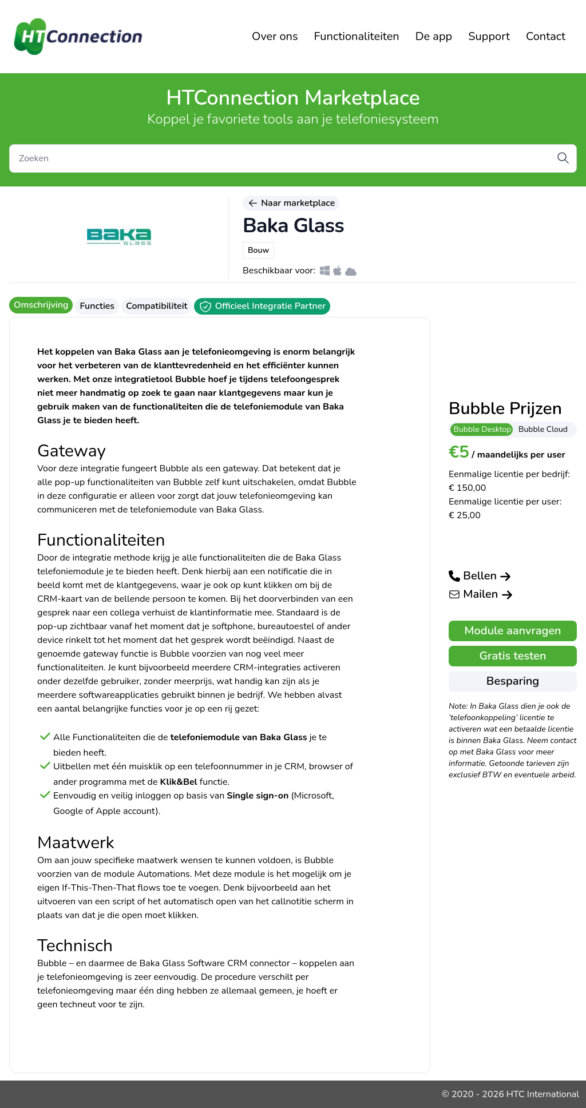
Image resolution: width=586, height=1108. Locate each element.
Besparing (512, 681)
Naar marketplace (291, 203)
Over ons (275, 36)
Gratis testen (512, 656)
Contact (545, 36)
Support (489, 36)
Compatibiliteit (156, 306)
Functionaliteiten (356, 36)
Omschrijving (41, 305)
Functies (97, 306)
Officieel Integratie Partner (262, 306)
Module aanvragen (512, 630)
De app (434, 36)
